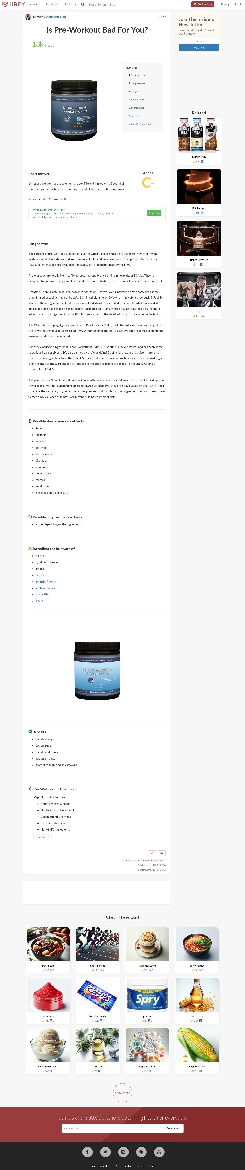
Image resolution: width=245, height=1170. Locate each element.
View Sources (128, 860)
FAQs (134, 91)
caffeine (40, 575)
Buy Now (154, 213)
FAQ (117, 1165)
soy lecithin (42, 594)
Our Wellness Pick (141, 123)
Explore (70, 4)
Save (163, 16)
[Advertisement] (91, 892)
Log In (238, 4)
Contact (128, 1165)
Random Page (203, 4)
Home (93, 1165)
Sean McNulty (158, 860)
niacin (39, 601)
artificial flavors (45, 581)
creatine (40, 556)
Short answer (138, 75)
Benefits (136, 115)
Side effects (137, 99)
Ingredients (137, 107)
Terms (151, 1165)
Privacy (140, 1165)
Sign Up (225, 4)
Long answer (138, 83)
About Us (35, 4)
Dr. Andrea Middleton (55, 17)
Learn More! (42, 836)
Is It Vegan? (53, 4)
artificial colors (45, 588)
